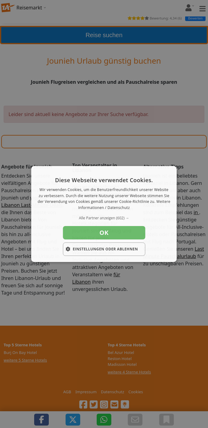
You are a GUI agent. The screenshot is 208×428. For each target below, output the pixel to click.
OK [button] (104, 232)
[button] (103, 218)
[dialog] (104, 214)
